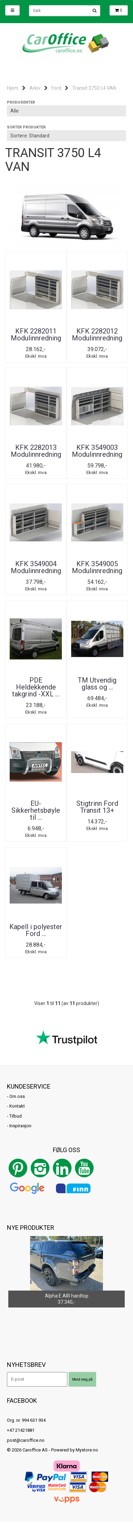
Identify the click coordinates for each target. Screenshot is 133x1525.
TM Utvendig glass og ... (97, 684)
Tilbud (15, 1116)
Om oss (17, 1096)
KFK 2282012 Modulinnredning (97, 334)
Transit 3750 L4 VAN (94, 88)
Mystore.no (87, 1449)
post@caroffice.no (26, 1440)
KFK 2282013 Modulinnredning (36, 451)
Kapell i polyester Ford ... (35, 930)
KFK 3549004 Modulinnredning (36, 567)
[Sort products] (66, 135)
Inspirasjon (20, 1125)
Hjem (12, 88)
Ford (56, 88)
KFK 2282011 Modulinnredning (36, 334)
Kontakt (17, 1106)
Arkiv (34, 88)
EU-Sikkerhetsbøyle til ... (35, 810)
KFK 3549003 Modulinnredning (97, 451)
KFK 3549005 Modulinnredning (97, 567)
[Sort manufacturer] (66, 110)
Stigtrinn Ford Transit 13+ (97, 807)
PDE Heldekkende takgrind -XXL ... (35, 687)
